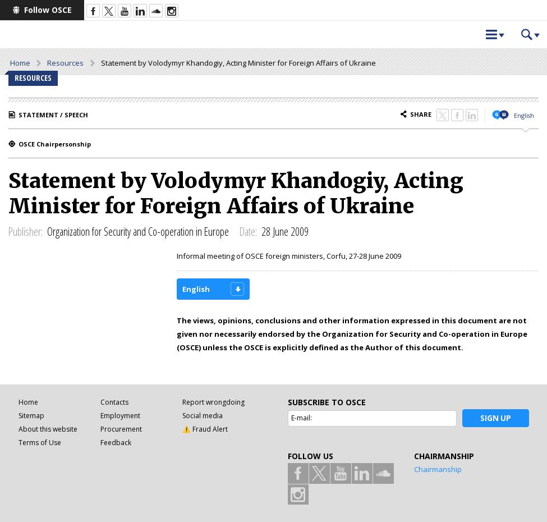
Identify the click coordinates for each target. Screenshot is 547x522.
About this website (48, 429)
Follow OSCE (48, 9)
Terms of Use (40, 442)
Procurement (121, 429)
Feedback (115, 442)
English (524, 115)
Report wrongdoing (213, 402)
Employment (120, 415)
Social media (202, 415)
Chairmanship (438, 469)
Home (20, 63)
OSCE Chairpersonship (55, 144)
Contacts (114, 402)
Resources (65, 63)
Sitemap (31, 415)
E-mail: (301, 418)
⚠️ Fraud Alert (205, 429)
